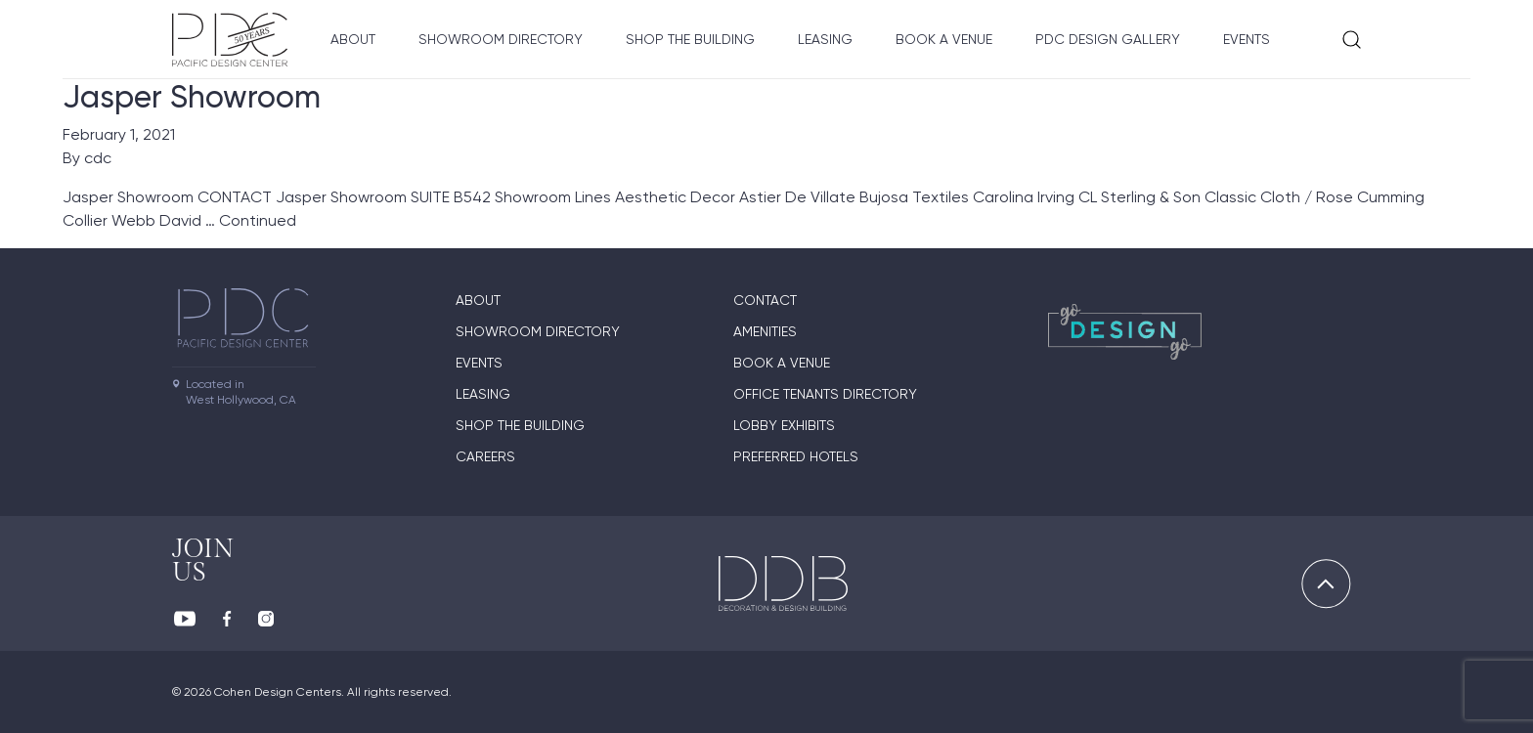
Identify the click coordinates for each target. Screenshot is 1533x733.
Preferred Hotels (795, 456)
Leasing (825, 39)
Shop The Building (690, 39)
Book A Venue (944, 39)
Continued (257, 220)
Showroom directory (500, 39)
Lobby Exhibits (784, 425)
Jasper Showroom (192, 96)
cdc (97, 158)
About (352, 39)
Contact (765, 300)
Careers (485, 456)
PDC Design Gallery (1107, 39)
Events (1246, 39)
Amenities (765, 331)
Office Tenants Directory (825, 394)
